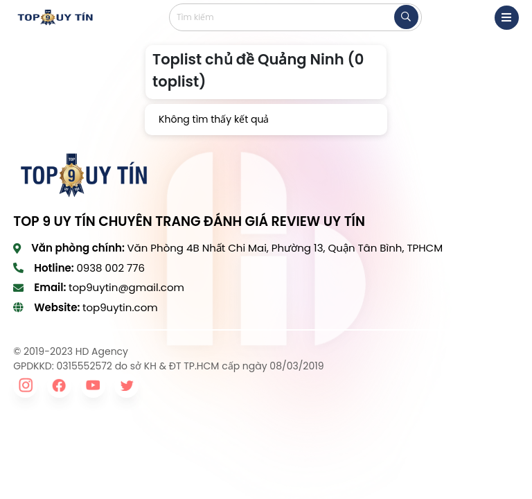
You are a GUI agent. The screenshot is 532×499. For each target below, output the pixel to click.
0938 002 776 (110, 268)
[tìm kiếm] (406, 17)
